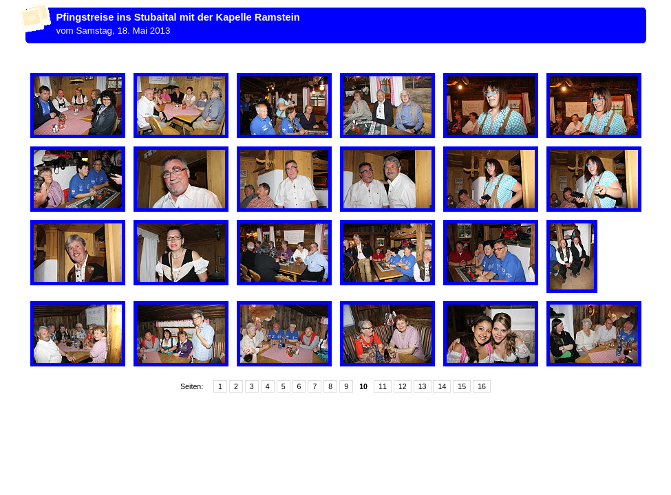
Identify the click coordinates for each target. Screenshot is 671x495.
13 (422, 386)
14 (442, 386)
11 (383, 386)
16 (482, 386)
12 (402, 386)
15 (462, 386)
